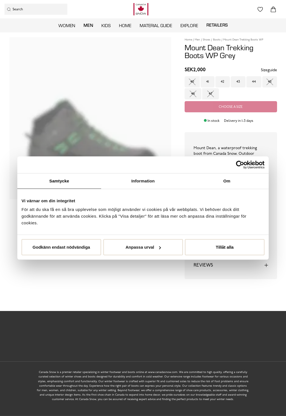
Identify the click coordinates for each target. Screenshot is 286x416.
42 (222, 82)
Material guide (156, 25)
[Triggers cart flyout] (273, 9)
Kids (106, 25)
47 (210, 94)
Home (125, 25)
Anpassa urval (143, 247)
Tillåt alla (225, 247)
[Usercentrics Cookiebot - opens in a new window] (240, 164)
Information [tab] (143, 180)
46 (193, 94)
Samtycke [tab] (59, 180)
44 (254, 82)
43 (238, 82)
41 (207, 82)
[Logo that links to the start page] (141, 9)
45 (269, 82)
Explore (189, 25)
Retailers (217, 25)
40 (192, 82)
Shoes (206, 39)
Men (88, 25)
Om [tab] (226, 180)
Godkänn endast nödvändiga (61, 247)
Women (66, 25)
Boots (217, 39)
